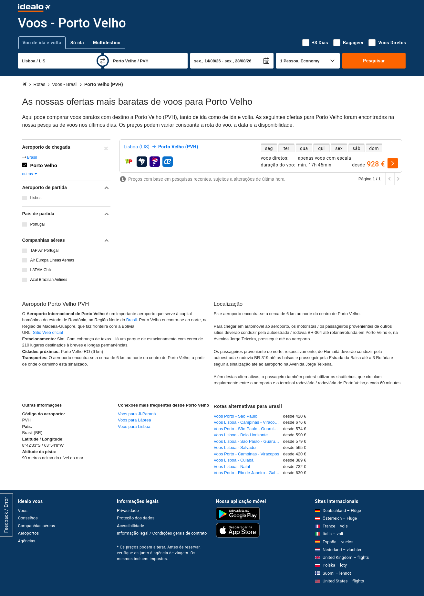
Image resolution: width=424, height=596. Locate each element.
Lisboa (36, 198)
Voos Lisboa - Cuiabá (234, 460)
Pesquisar (374, 60)
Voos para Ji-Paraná (137, 413)
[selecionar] (393, 163)
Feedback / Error (6, 515)
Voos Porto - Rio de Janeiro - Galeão (248, 472)
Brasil (32, 157)
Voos (23, 510)
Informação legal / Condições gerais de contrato (162, 533)
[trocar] (103, 61)
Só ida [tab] (77, 42)
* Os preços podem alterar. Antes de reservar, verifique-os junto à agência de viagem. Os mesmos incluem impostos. (159, 553)
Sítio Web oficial (48, 332)
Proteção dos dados (135, 518)
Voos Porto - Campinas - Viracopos (246, 454)
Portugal (37, 224)
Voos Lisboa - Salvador (235, 447)
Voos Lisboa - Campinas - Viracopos (248, 422)
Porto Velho (43, 165)
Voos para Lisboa (134, 426)
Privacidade (128, 510)
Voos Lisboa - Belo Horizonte (241, 434)
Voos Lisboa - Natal (232, 466)
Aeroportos (28, 533)
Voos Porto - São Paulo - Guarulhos (247, 428)
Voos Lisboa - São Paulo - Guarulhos (248, 441)
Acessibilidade (130, 525)
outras (30, 174)
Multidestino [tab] (106, 42)
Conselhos (28, 518)
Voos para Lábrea (134, 420)
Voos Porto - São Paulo (235, 416)
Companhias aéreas (36, 525)
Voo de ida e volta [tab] (42, 42)
